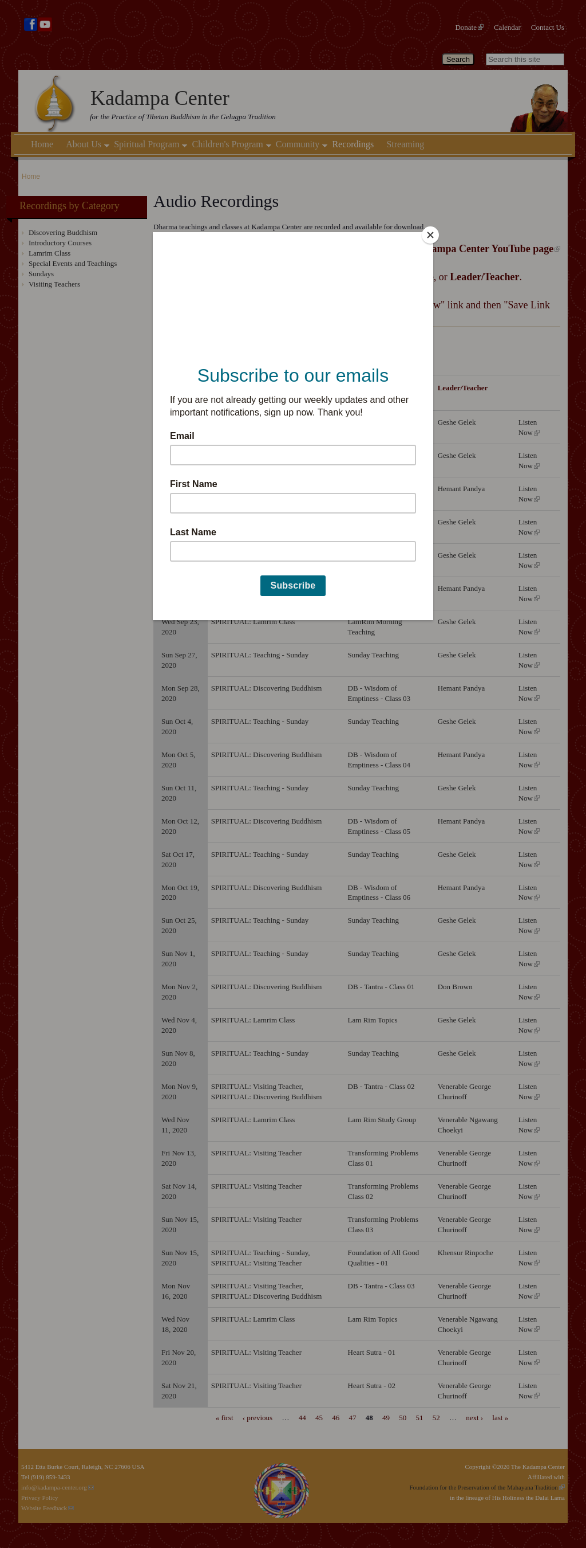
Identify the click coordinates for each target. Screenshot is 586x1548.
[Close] (430, 235)
